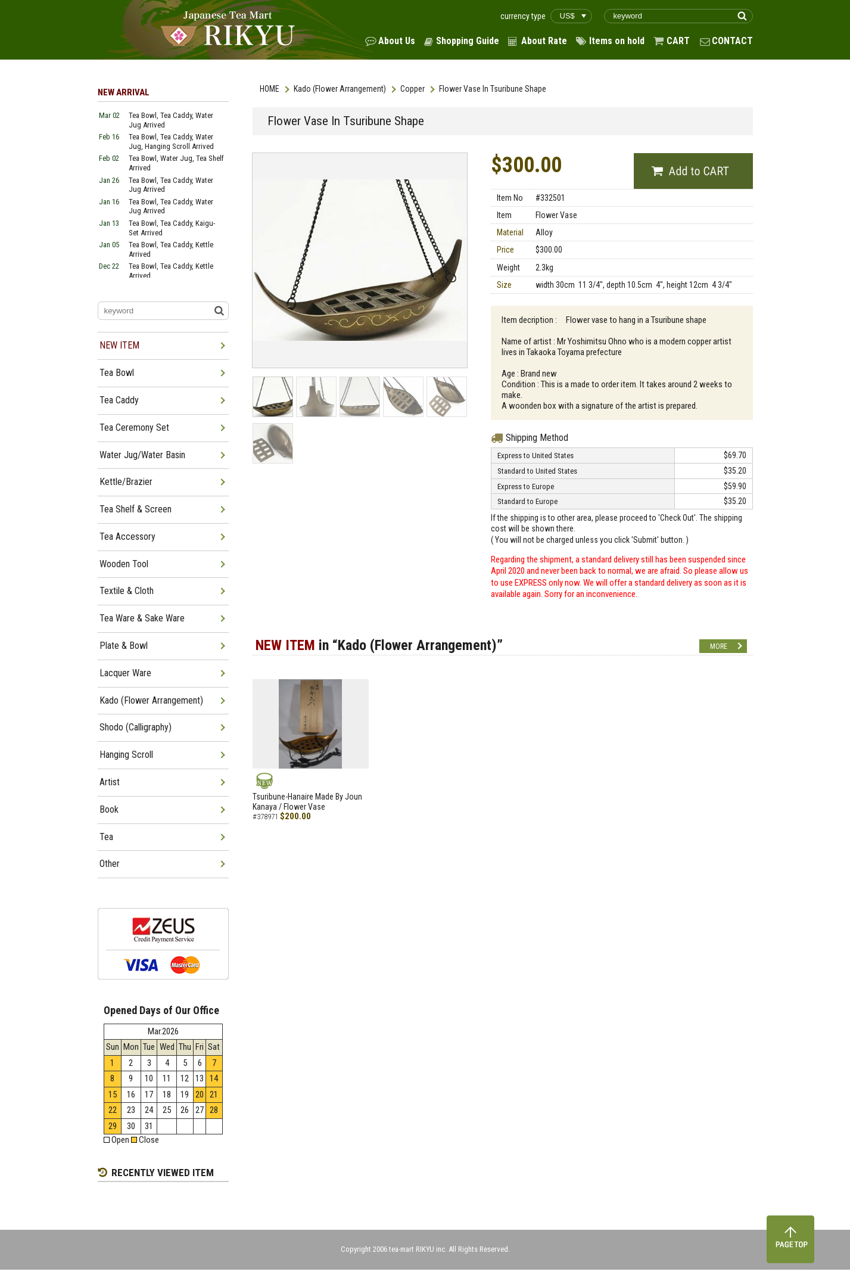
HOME (269, 89)
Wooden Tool (123, 564)
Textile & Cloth (126, 590)
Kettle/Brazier (125, 481)
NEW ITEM (119, 345)
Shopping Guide (467, 40)
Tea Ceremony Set (134, 427)
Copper (412, 89)
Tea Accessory (127, 536)
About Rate (544, 40)
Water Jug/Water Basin (142, 455)
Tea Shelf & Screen (135, 509)
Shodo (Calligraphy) (135, 727)
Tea (106, 836)
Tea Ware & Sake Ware (142, 618)
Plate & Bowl (123, 645)
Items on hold (616, 40)
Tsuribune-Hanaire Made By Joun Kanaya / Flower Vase (307, 801)
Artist (109, 782)
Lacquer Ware (125, 673)
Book (109, 809)
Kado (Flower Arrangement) (340, 89)
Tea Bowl (116, 372)
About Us (396, 40)
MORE (718, 646)
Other (109, 863)
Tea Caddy (119, 400)
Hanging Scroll (126, 754)
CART (678, 40)
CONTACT (732, 40)
